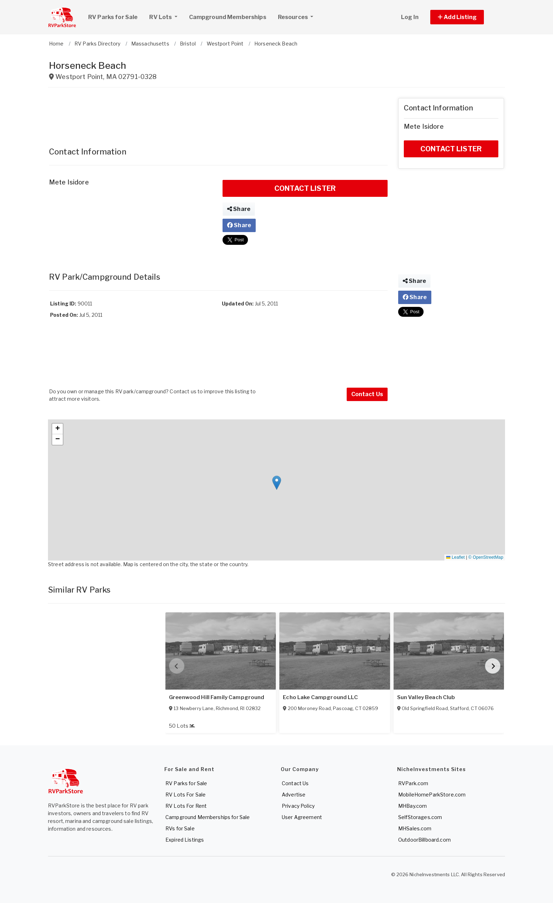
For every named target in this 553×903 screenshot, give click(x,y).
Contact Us (367, 394)
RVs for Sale (180, 828)
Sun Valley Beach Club (426, 697)
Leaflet (455, 557)
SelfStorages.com (420, 817)
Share (238, 209)
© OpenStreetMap (485, 557)
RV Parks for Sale (113, 17)
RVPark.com (413, 783)
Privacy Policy (298, 806)
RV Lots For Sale (185, 795)
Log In (410, 17)
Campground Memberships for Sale (207, 817)
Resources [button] (293, 17)
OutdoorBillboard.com (424, 840)
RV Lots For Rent (186, 806)
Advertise (293, 795)
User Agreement (302, 817)
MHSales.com (415, 828)
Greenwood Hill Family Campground (216, 697)
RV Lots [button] (165, 16)
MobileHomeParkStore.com (432, 795)
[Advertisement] (218, 114)
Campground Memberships (227, 17)
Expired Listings (184, 840)
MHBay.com (412, 806)
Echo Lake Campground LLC (320, 697)
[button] (465, 17)
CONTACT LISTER (305, 188)
